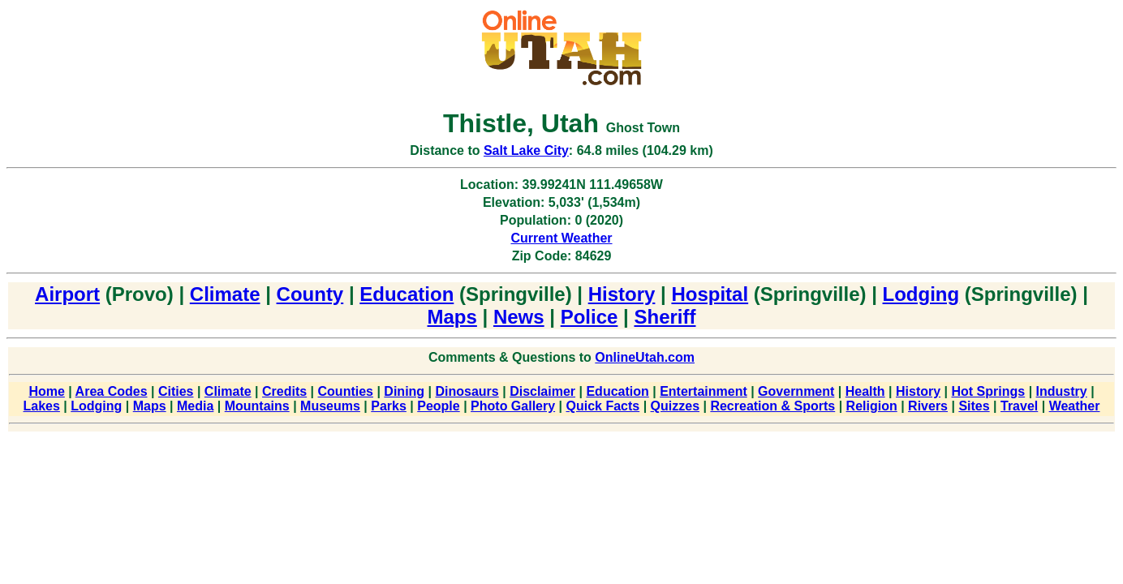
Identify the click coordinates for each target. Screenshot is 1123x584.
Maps (452, 317)
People (438, 406)
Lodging (921, 294)
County (310, 294)
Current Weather (561, 238)
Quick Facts (602, 406)
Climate (225, 294)
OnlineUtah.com (645, 357)
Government (796, 391)
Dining (404, 391)
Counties (345, 391)
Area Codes (111, 391)
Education (406, 294)
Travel (1019, 406)
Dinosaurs (467, 391)
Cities (176, 391)
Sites (973, 406)
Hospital (709, 294)
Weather (1074, 406)
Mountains (257, 406)
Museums (330, 406)
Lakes (42, 406)
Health (865, 391)
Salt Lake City (526, 150)
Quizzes (675, 406)
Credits (284, 391)
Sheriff (664, 317)
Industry (1061, 391)
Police (589, 317)
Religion (871, 406)
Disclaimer (542, 391)
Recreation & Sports (772, 406)
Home (46, 391)
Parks (389, 406)
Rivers (928, 406)
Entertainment (703, 391)
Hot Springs (989, 391)
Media (195, 406)
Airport (67, 294)
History (622, 294)
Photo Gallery (513, 406)
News (518, 317)
